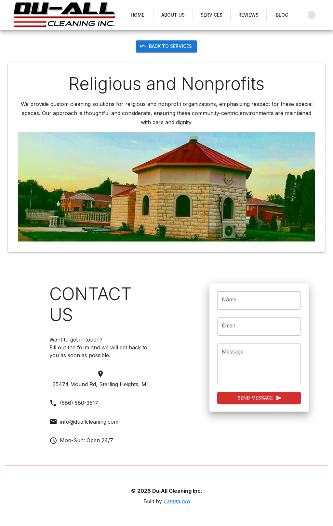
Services (211, 15)
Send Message (259, 398)
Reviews (248, 15)
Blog (282, 15)
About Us (173, 15)
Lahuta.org (177, 501)
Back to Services (166, 46)
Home (137, 15)
